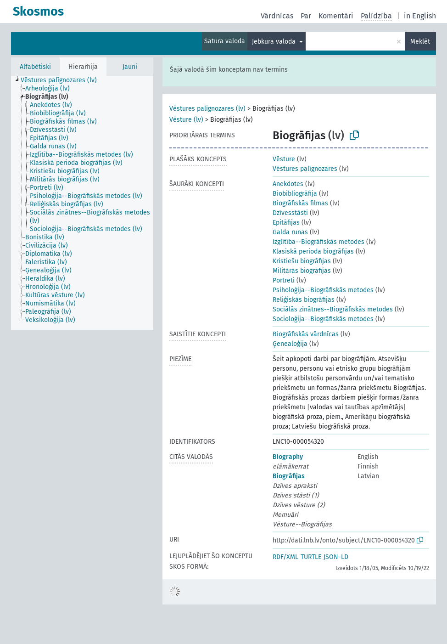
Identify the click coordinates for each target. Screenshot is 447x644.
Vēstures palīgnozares (305, 169)
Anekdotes (288, 184)
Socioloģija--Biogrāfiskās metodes (323, 319)
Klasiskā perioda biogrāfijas (313, 251)
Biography (288, 457)
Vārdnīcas (277, 15)
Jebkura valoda (274, 41)
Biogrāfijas (289, 476)
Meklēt (420, 41)
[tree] (82, 203)
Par (306, 15)
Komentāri (335, 15)
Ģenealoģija (290, 344)
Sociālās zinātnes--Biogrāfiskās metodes (333, 309)
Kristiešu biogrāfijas (302, 261)
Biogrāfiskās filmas (300, 203)
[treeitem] (62, 80)
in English (420, 15)
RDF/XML (285, 557)
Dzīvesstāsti (290, 213)
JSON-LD (336, 557)
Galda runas (290, 232)
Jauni (130, 67)
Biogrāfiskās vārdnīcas (306, 334)
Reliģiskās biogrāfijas (304, 300)
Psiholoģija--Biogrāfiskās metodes (323, 290)
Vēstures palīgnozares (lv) (207, 109)
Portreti (284, 280)
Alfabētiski (35, 67)
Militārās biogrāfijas (302, 271)
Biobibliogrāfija (295, 194)
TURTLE (311, 557)
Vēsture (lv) (186, 120)
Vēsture (284, 159)
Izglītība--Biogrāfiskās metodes (318, 242)
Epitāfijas (286, 222)
